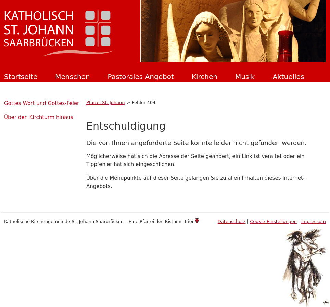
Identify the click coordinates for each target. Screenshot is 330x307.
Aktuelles (288, 76)
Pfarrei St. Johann (105, 102)
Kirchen (204, 76)
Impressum (313, 221)
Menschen (72, 76)
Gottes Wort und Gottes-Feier (41, 103)
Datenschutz (232, 221)
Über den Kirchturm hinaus (38, 117)
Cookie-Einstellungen (273, 221)
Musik (245, 76)
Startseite (20, 76)
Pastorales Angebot (141, 76)
